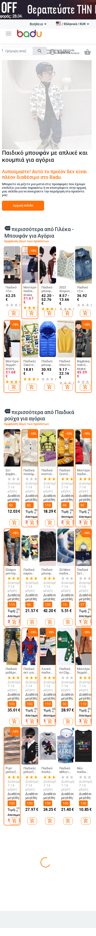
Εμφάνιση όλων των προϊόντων (26, 241)
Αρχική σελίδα (23, 205)
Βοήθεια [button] (38, 24)
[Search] (18, 51)
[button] (8, 33)
